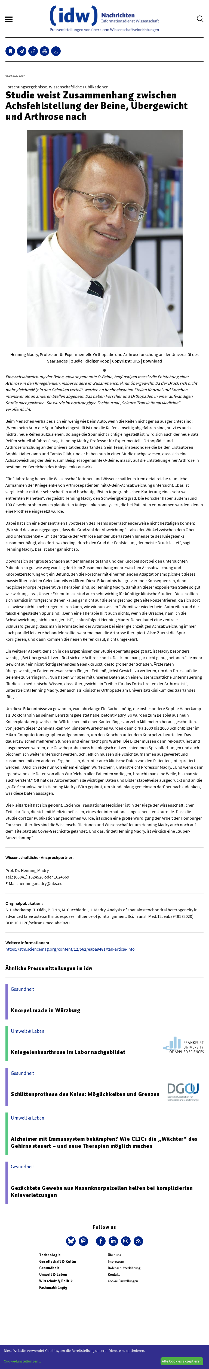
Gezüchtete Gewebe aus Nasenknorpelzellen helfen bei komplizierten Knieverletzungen (102, 1191)
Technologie (50, 1255)
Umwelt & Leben (53, 1274)
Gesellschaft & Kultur (57, 1261)
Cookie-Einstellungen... (22, 1361)
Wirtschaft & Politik (55, 1281)
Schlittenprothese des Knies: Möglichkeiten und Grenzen (85, 1094)
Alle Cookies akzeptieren (182, 1361)
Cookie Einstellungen (123, 1281)
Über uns (114, 1255)
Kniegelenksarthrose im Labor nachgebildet (68, 1052)
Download (152, 361)
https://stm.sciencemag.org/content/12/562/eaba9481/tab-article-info (70, 949)
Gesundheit (49, 1268)
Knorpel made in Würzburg (45, 1010)
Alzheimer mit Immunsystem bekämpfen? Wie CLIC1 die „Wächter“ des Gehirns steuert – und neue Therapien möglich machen (104, 1142)
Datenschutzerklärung (124, 1268)
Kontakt (113, 1274)
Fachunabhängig (53, 1287)
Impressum (116, 1261)
